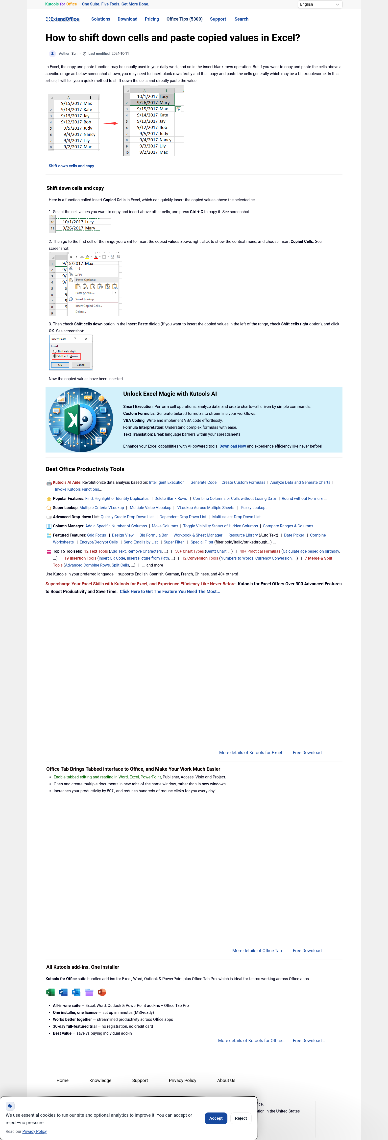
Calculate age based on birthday (311, 551)
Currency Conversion (273, 558)
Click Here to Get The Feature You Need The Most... (170, 591)
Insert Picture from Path (148, 558)
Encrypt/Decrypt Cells (99, 542)
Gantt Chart (216, 551)
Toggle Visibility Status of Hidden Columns (220, 526)
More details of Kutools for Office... (251, 1040)
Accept (216, 1118)
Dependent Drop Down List (183, 516)
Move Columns (165, 526)
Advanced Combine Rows (87, 565)
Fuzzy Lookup (253, 507)
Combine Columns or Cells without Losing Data (234, 498)
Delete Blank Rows (171, 498)
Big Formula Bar (154, 535)
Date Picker (294, 535)
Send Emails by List (141, 542)
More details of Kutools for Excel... (252, 752)
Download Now (232, 446)
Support (218, 19)
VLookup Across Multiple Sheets (205, 507)
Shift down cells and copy (71, 166)
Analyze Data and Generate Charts (300, 482)
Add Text (118, 551)
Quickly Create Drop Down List (127, 516)
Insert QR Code (112, 558)
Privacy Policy (182, 1080)
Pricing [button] (152, 19)
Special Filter (202, 542)
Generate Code (204, 482)
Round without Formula (302, 498)
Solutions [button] (100, 19)
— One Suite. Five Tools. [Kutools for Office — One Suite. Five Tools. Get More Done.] (97, 4)
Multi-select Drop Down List (236, 516)
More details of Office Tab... (259, 950)
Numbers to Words (236, 558)
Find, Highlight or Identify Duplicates (116, 498)
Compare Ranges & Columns (288, 526)
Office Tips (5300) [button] (185, 19)
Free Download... (309, 752)
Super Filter (174, 542)
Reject (241, 1118)
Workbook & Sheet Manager (197, 535)
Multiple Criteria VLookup (101, 507)
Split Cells (120, 565)
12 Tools (96, 551)
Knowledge (100, 1080)
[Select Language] (320, 4)
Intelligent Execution (167, 482)
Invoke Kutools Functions (77, 489)
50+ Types (189, 551)
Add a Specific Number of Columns (116, 526)
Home (63, 1080)
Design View (123, 535)
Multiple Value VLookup (150, 507)
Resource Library (243, 535)
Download (128, 19)
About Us (226, 1080)
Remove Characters (144, 551)
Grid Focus (96, 535)
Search (241, 19)
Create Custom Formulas (243, 482)
